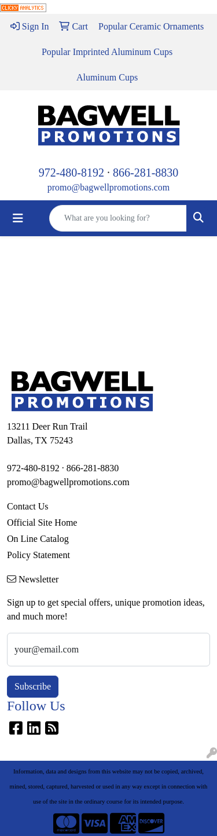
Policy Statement (38, 555)
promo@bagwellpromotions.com (108, 187)
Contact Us (28, 506)
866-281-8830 (145, 172)
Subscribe (32, 686)
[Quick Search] (118, 218)
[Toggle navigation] (18, 218)
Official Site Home (42, 522)
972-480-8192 (71, 172)
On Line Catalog (38, 539)
